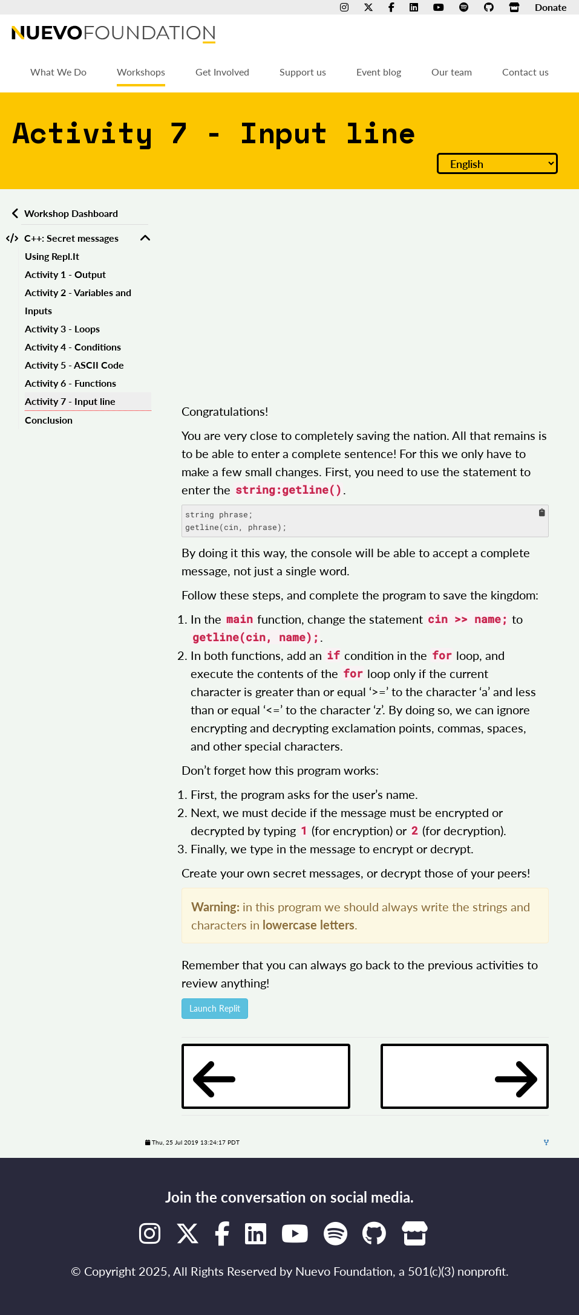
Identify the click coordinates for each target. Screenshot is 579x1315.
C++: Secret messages (71, 238)
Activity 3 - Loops (62, 328)
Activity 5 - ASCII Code (74, 364)
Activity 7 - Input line (70, 401)
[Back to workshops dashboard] (13, 213)
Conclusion (49, 419)
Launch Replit (214, 1008)
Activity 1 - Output (65, 274)
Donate (551, 7)
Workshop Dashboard (71, 213)
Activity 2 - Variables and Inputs (78, 301)
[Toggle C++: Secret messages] (145, 238)
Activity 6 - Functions (70, 383)
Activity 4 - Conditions (73, 346)
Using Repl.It (52, 256)
